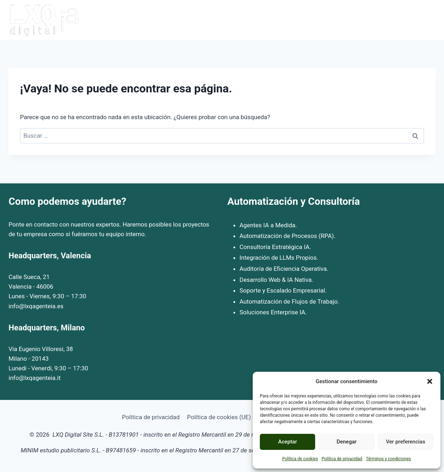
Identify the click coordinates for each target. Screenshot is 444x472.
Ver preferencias (405, 441)
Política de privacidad (342, 458)
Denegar (347, 441)
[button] (429, 381)
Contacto (419, 20)
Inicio (258, 20)
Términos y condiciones (388, 458)
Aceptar (287, 441)
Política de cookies (300, 458)
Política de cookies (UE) (219, 417)
